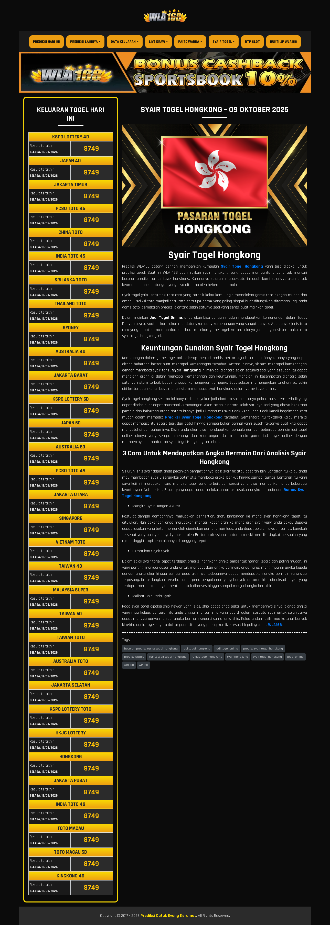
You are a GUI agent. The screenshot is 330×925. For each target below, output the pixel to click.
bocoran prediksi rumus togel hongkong (151, 649)
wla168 (143, 665)
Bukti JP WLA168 (283, 41)
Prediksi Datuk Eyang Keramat (168, 915)
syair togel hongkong (267, 657)
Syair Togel (222, 41)
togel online (295, 657)
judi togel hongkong (196, 649)
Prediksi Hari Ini (46, 41)
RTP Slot (252, 41)
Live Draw (157, 41)
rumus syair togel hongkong (168, 657)
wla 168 (129, 665)
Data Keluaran (123, 41)
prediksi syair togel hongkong (263, 649)
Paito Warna (188, 41)
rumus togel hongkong (207, 657)
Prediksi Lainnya (84, 41)
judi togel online (227, 649)
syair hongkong (237, 657)
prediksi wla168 (134, 657)
